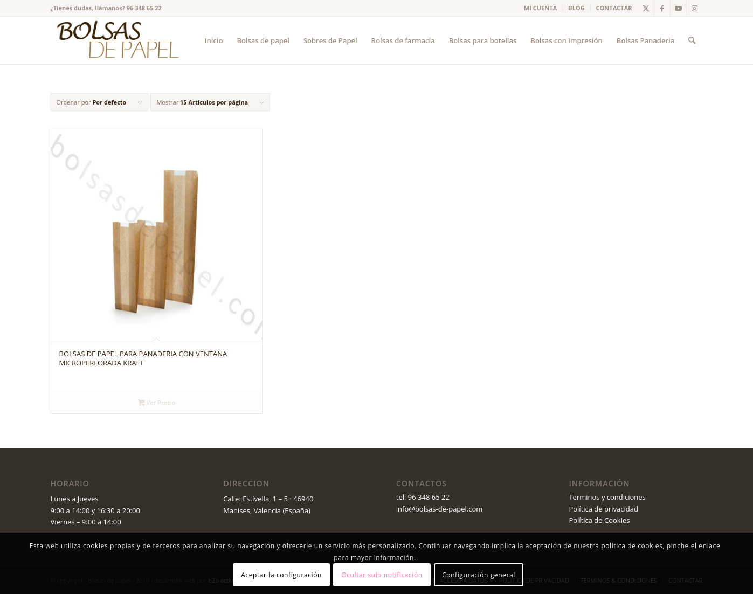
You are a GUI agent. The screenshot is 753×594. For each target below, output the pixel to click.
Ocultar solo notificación (381, 574)
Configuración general (478, 574)
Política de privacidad (603, 509)
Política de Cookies (599, 520)
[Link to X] (646, 8)
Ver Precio (156, 403)
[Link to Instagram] (695, 8)
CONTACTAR (614, 8)
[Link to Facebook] (662, 8)
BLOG (576, 8)
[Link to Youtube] (678, 8)
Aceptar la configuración (281, 574)
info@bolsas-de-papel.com (439, 509)
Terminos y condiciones (607, 497)
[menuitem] (541, 8)
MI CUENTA (540, 8)
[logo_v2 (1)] (116, 40)
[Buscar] (691, 40)
